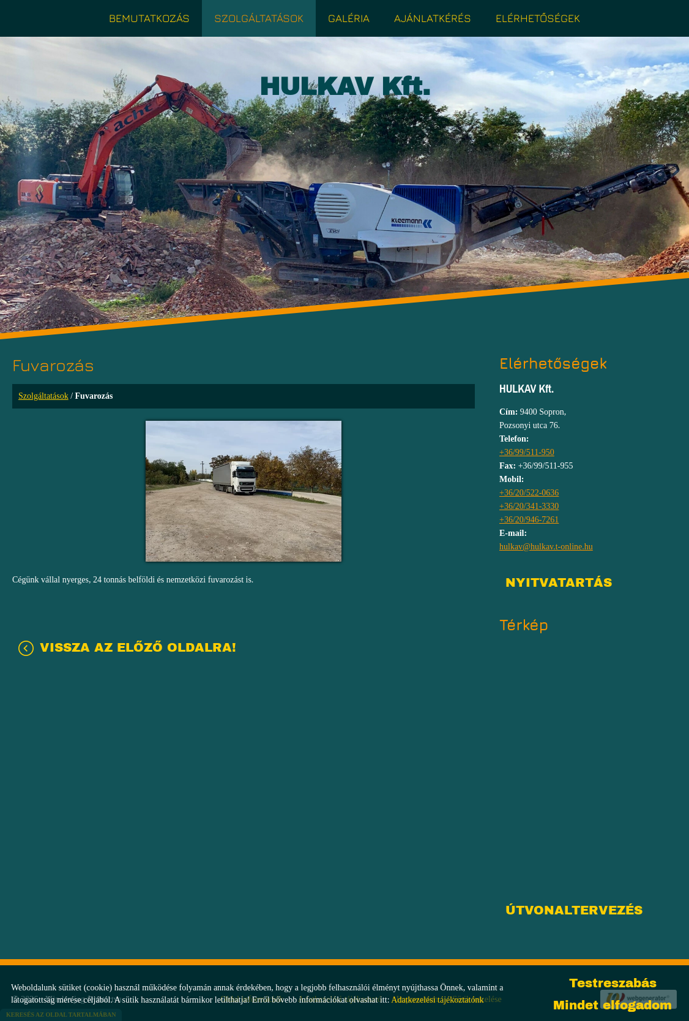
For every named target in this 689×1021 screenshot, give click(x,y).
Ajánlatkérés (432, 18)
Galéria (349, 18)
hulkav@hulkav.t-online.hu (546, 546)
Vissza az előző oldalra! (138, 647)
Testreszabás (613, 983)
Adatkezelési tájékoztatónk (437, 999)
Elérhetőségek (538, 18)
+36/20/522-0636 (529, 492)
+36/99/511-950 (526, 452)
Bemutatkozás (149, 18)
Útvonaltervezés (573, 910)
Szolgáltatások (259, 18)
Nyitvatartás (558, 582)
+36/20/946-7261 (529, 519)
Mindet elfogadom (612, 1005)
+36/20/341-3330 (529, 506)
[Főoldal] (344, 89)
